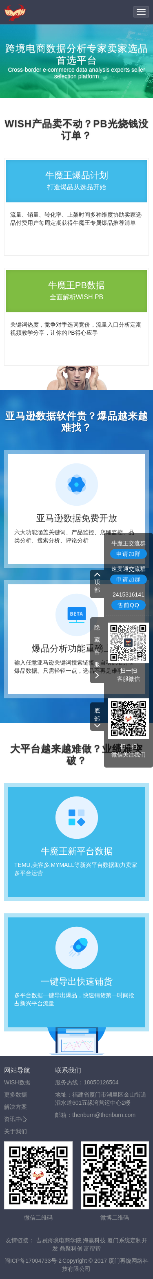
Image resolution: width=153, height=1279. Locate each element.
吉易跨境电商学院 (59, 1240)
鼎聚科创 (71, 1248)
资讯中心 (15, 1119)
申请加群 (128, 554)
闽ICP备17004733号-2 (33, 1260)
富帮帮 (92, 1248)
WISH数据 (17, 1082)
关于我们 (15, 1131)
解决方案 (15, 1106)
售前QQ (129, 605)
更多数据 (15, 1094)
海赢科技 (94, 1240)
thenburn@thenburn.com (103, 1115)
